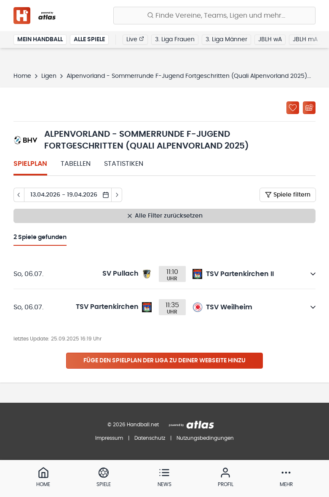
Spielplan (30, 163)
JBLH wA (270, 40)
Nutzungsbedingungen (205, 438)
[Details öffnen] (313, 274)
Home (22, 76)
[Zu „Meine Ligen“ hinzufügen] (292, 107)
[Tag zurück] (18, 195)
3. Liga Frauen (175, 40)
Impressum (109, 438)
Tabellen (76, 163)
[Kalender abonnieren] (309, 107)
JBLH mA (305, 40)
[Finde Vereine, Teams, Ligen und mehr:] (214, 15)
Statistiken (123, 163)
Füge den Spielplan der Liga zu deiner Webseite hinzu (164, 361)
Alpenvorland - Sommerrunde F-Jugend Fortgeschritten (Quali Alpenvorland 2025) (187, 76)
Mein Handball (40, 40)
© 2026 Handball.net (133, 424)
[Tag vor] (117, 195)
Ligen (48, 76)
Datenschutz (149, 438)
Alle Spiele (89, 40)
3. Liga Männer (226, 40)
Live (135, 39)
